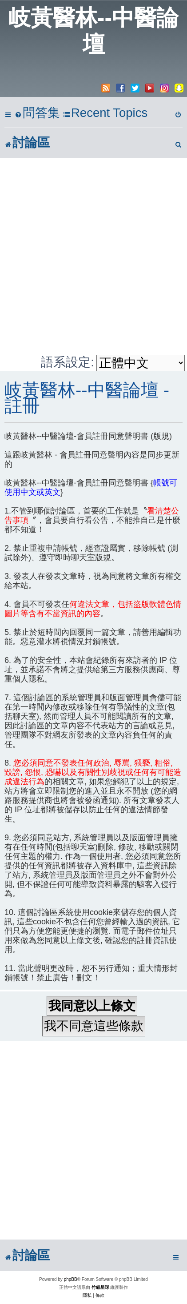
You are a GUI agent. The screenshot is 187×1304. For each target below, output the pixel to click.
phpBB (70, 1279)
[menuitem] (37, 113)
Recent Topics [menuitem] (105, 113)
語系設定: (67, 362)
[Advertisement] (93, 256)
